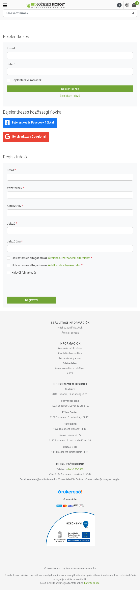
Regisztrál (31, 300)
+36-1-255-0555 (74, 469)
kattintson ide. (92, 582)
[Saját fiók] (127, 5)
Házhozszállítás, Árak (70, 327)
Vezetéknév (15, 188)
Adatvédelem (70, 363)
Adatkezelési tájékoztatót (64, 265)
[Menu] (119, 5)
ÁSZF (70, 373)
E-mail (11, 48)
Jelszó (11, 64)
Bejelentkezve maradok (27, 80)
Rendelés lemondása (70, 353)
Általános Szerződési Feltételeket (69, 258)
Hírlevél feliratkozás (24, 272)
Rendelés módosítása (70, 348)
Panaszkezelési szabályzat (70, 368)
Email (10, 170)
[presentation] (37, 285)
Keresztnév (14, 205)
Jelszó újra (14, 241)
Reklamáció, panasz (70, 358)
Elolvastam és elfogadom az (52, 258)
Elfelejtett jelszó (70, 95)
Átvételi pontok (70, 332)
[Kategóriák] (5, 5)
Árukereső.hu (70, 499)
